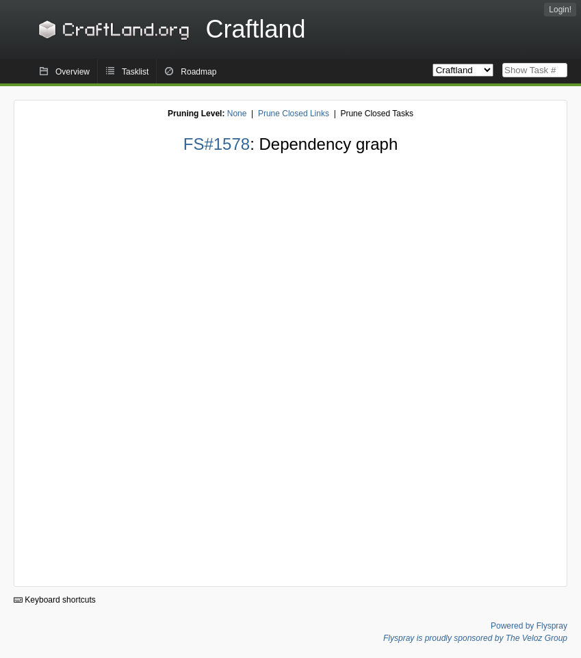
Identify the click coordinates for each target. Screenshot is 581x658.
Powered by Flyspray (529, 626)
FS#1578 (216, 144)
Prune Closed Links (293, 113)
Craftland (169, 29)
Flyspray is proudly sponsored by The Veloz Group (475, 638)
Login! (560, 9)
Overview (72, 72)
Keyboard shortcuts (55, 600)
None (237, 113)
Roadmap (198, 72)
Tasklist (135, 72)
